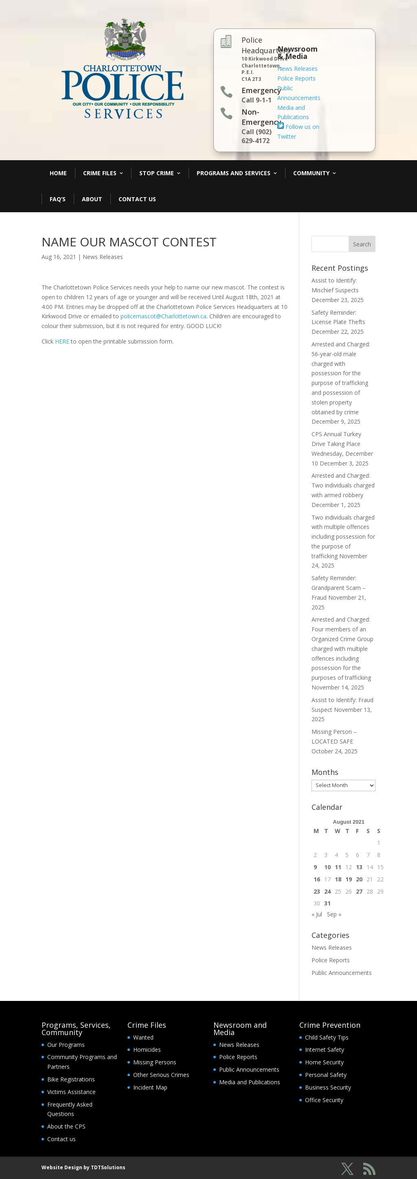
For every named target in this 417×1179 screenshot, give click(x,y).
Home (58, 173)
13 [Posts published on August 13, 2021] (359, 867)
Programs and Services (233, 173)
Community (311, 173)
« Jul (317, 914)
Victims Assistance (71, 1092)
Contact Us (137, 199)
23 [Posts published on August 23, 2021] (317, 891)
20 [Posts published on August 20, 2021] (359, 879)
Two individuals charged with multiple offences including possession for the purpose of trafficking (343, 536)
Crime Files (99, 173)
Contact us (61, 1139)
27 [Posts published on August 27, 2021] (359, 891)
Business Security (328, 1087)
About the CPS (66, 1126)
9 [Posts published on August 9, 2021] (315, 867)
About (92, 199)
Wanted (143, 1037)
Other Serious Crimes (161, 1075)
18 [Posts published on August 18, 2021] (338, 879)
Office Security (324, 1100)
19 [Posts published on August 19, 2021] (348, 879)
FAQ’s (58, 199)
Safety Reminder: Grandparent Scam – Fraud (339, 587)
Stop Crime (156, 173)
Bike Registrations (71, 1079)
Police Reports (296, 78)
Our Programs (66, 1044)
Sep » (334, 914)
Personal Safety (326, 1075)
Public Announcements (342, 973)
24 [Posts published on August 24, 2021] (327, 891)
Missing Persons (154, 1062)
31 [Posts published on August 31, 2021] (327, 903)
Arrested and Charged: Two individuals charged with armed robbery (343, 485)
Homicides (147, 1049)
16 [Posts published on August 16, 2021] (317, 879)
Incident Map (150, 1087)
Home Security (324, 1062)
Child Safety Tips (327, 1037)
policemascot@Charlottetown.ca (163, 316)
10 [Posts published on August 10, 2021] (327, 867)
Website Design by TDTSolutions (83, 1167)
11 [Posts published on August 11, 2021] (338, 867)
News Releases (297, 68)
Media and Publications (249, 1082)
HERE (62, 341)
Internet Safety (324, 1049)
